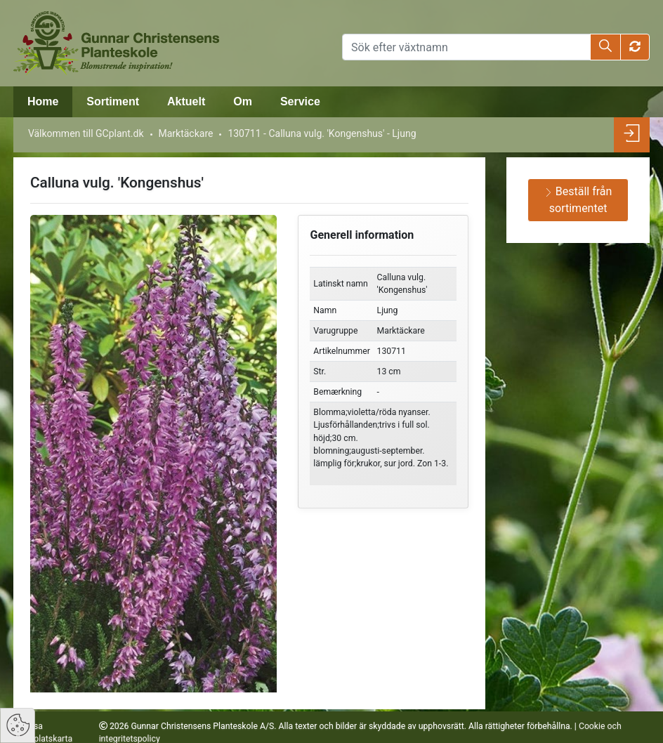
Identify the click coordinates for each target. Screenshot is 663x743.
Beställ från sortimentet (578, 200)
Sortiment (112, 101)
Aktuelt (186, 101)
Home (42, 101)
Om (242, 101)
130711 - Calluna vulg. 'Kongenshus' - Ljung (322, 133)
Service (300, 101)
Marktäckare (185, 133)
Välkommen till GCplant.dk (86, 133)
